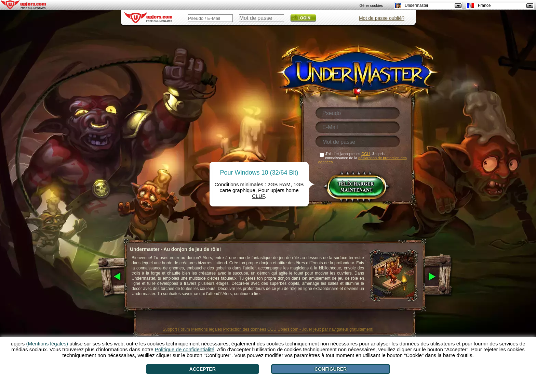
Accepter (202, 369)
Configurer (330, 369)
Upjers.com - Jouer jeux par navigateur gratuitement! (325, 329)
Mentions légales (206, 329)
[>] (439, 277)
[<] (110, 277)
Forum (184, 329)
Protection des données (244, 329)
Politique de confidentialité (184, 349)
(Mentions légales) (47, 343)
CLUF (258, 196)
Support (170, 329)
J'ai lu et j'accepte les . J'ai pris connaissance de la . (362, 158)
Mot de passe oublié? (381, 18)
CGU (272, 329)
